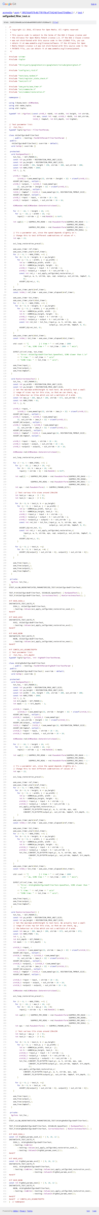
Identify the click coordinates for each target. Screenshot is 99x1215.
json (94, 1211)
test (80, 12)
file (55, 22)
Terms (29, 1211)
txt (88, 1211)
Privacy (23, 1211)
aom (16, 12)
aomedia (7, 12)
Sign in (93, 4)
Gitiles (15, 1211)
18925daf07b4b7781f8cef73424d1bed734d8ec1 (47, 12)
